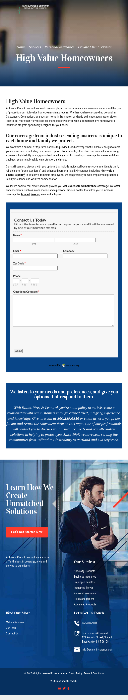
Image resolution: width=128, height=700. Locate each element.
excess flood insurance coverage (88, 186)
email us (90, 418)
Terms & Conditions (94, 673)
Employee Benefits (84, 582)
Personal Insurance (59, 47)
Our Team (11, 627)
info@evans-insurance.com (97, 649)
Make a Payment (15, 622)
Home (21, 47)
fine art (25, 194)
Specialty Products (84, 571)
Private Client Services (95, 47)
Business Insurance (85, 576)
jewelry (35, 194)
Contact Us (12, 633)
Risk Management (84, 598)
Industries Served (84, 587)
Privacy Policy (75, 673)
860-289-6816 (89, 623)
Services (35, 47)
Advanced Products (85, 604)
